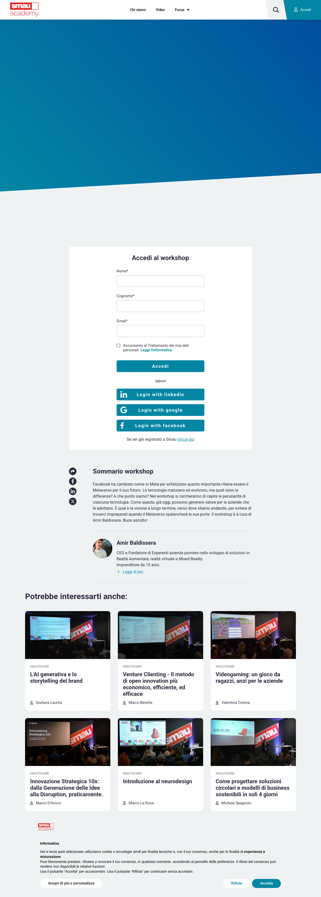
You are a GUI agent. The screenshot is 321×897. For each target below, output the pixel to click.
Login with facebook (160, 425)
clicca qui (185, 439)
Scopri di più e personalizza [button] (71, 883)
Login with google (160, 410)
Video (160, 10)
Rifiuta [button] (236, 883)
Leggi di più (133, 572)
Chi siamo (138, 10)
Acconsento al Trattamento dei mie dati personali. (156, 347)
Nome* (122, 271)
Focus (180, 10)
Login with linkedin (160, 394)
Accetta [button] (266, 883)
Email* (122, 321)
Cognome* (125, 296)
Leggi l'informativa (156, 350)
